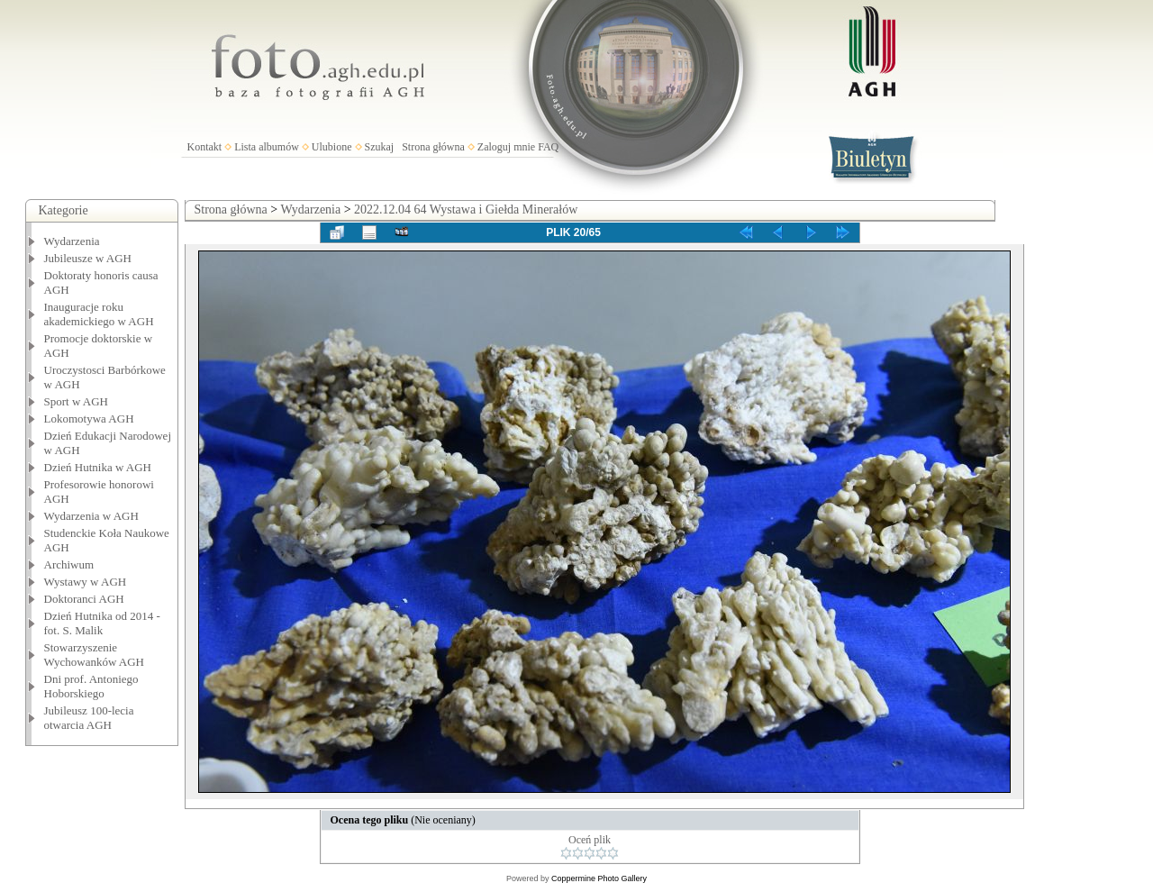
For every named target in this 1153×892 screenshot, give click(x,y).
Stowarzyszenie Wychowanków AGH (94, 655)
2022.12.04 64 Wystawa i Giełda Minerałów (465, 209)
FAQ (548, 147)
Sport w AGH (76, 401)
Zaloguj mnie (506, 147)
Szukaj (380, 147)
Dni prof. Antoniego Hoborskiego (91, 686)
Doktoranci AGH (84, 598)
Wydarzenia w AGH (91, 516)
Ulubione (332, 147)
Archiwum (69, 564)
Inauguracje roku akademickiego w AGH (99, 314)
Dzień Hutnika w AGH (98, 467)
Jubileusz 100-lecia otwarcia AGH (89, 718)
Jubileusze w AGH (88, 258)
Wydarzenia (72, 241)
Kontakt (204, 147)
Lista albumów (266, 147)
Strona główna (433, 147)
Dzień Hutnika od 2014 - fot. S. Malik (102, 623)
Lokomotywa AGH (89, 418)
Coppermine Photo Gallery (599, 878)
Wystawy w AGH (85, 581)
